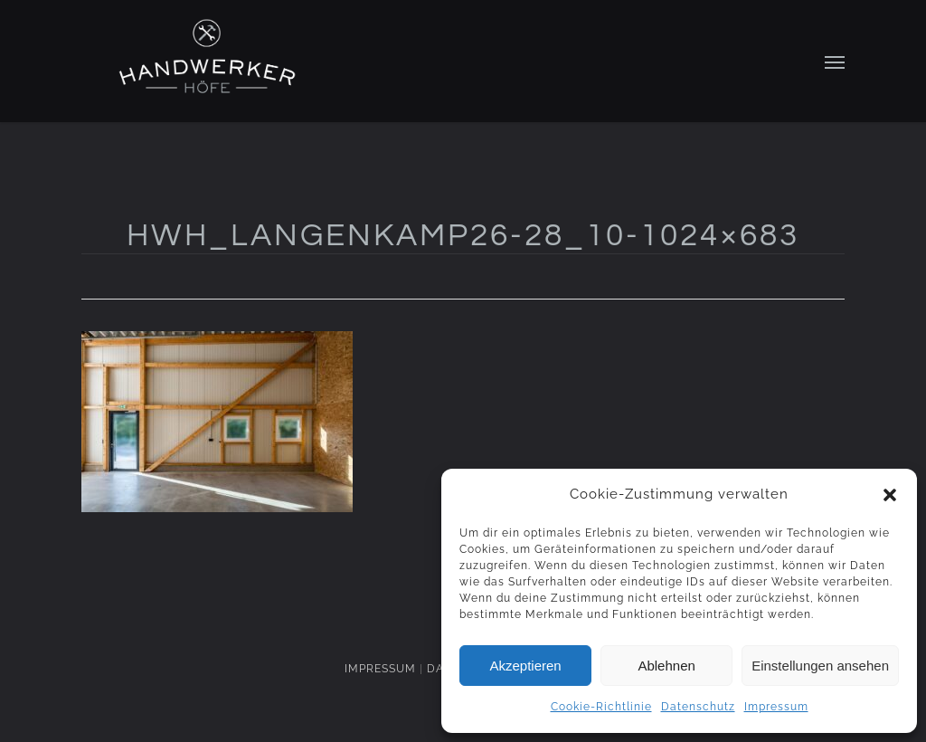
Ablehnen (666, 665)
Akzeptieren (525, 665)
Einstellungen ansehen (820, 665)
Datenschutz (698, 706)
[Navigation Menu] (835, 61)
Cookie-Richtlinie (601, 706)
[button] (890, 495)
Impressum (776, 706)
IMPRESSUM (380, 668)
